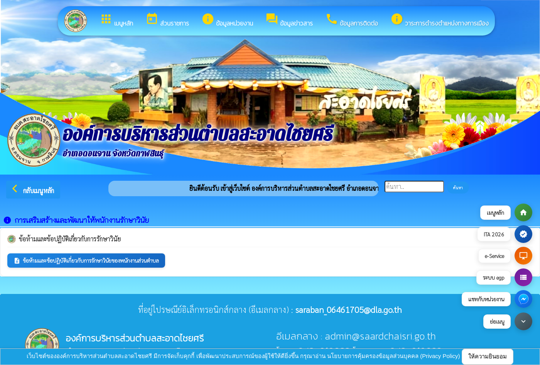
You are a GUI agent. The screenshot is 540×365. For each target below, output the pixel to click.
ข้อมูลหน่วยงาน (227, 20)
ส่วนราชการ (167, 20)
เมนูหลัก (116, 20)
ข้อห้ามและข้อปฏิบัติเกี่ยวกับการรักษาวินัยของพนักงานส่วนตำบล (86, 260)
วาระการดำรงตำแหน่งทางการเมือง (439, 20)
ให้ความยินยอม (487, 356)
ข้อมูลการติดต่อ (351, 20)
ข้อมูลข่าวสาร (289, 20)
